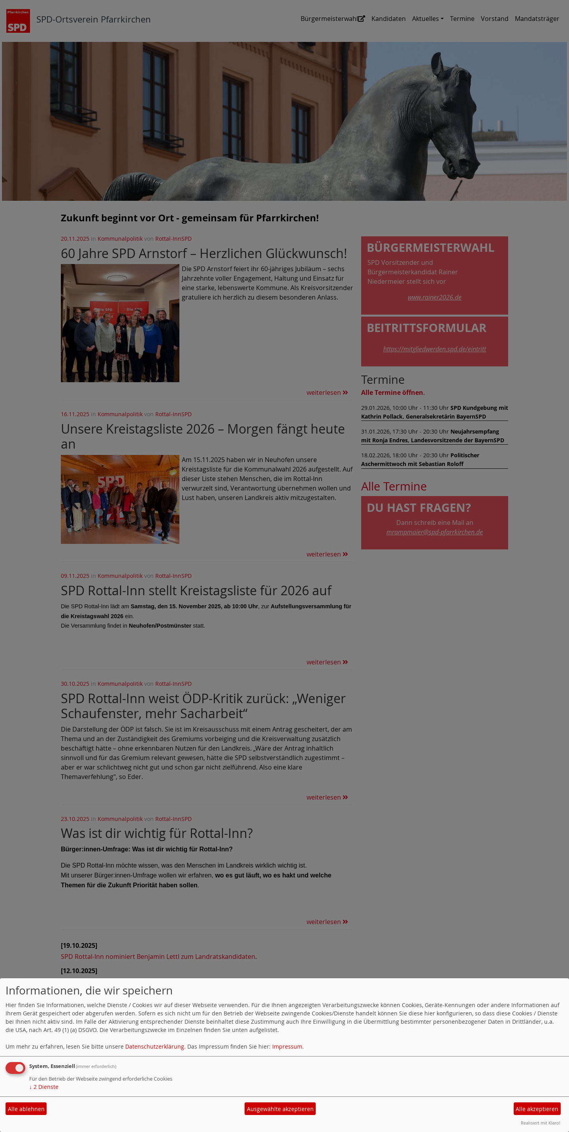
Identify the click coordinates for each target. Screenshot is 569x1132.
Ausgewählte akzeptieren (280, 1109)
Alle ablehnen (26, 1109)
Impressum (287, 1046)
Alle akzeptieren (537, 1109)
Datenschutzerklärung (154, 1046)
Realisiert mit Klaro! (540, 1123)
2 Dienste (43, 1086)
